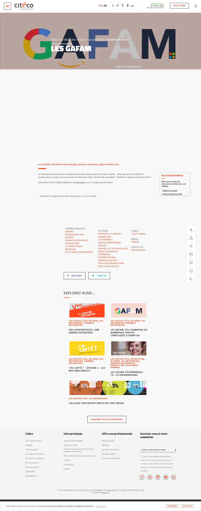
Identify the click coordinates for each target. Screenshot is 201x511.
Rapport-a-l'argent (110, 233)
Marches (70, 249)
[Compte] (191, 238)
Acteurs (82, 39)
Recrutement (30, 476)
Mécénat (105, 445)
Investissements (108, 251)
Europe (69, 237)
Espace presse (108, 440)
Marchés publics (109, 454)
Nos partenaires (32, 467)
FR (100, 5)
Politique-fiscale (108, 266)
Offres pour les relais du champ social (79, 455)
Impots (102, 245)
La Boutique (69, 464)
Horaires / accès (71, 445)
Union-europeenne (109, 242)
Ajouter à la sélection (128, 66)
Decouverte (138, 250)
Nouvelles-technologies (113, 248)
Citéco (54, 39)
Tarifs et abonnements (73, 440)
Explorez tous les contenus (106, 419)
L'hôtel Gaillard (31, 449)
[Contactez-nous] (191, 279)
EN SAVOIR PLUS (100, 506)
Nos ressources (32, 462)
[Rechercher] (191, 262)
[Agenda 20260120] (191, 254)
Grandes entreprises (118, 39)
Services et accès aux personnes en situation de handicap (79, 450)
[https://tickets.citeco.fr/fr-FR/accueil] (191, 246)
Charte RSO (30, 471)
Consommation (74, 234)
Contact (67, 460)
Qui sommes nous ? (33, 440)
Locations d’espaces (110, 449)
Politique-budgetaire (111, 263)
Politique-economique (79, 252)
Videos (135, 241)
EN (105, 5)
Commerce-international (107, 256)
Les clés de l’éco (67, 39)
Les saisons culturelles (35, 458)
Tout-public (138, 233)
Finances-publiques (77, 240)
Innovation (72, 243)
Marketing (104, 236)
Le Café (67, 469)
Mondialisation (107, 260)
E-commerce (105, 239)
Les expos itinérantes (111, 458)
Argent (69, 231)
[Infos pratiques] (191, 271)
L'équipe (28, 445)
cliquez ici (105, 492)
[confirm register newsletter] (175, 450)
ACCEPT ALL (187, 506)
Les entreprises (96, 39)
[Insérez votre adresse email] (158, 449)
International (74, 246)
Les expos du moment (34, 454)
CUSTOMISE (172, 506)
